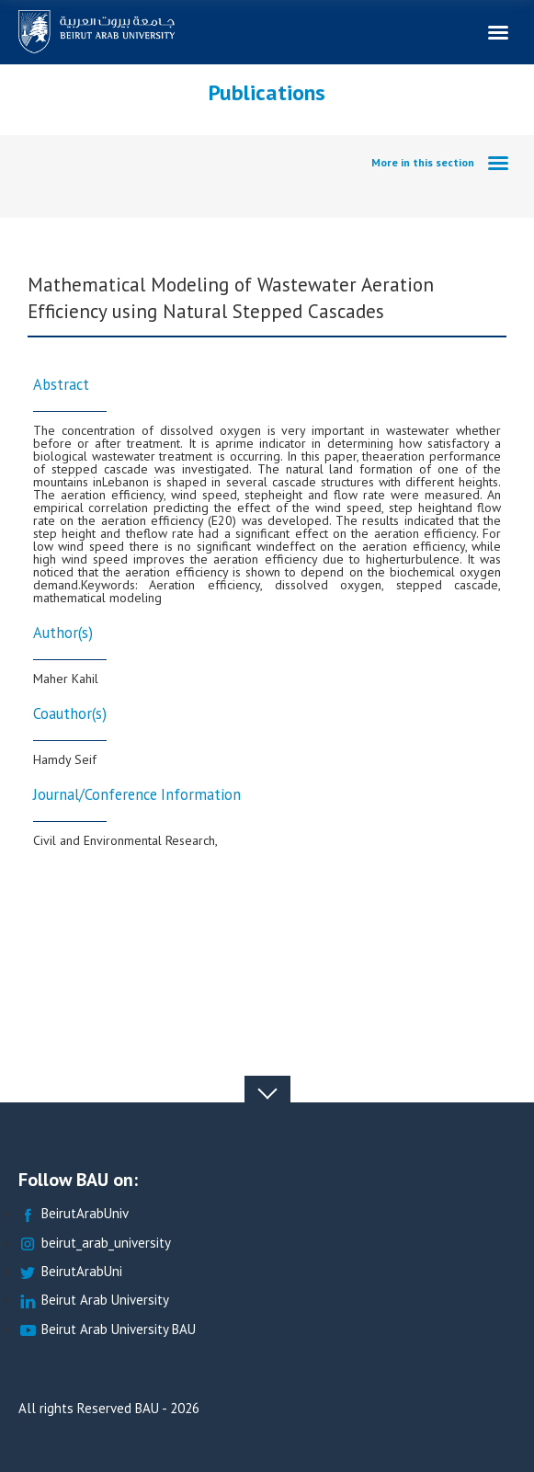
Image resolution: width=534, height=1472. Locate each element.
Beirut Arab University (93, 1300)
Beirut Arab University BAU (107, 1330)
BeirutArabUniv (73, 1214)
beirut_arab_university (94, 1243)
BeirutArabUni (70, 1272)
